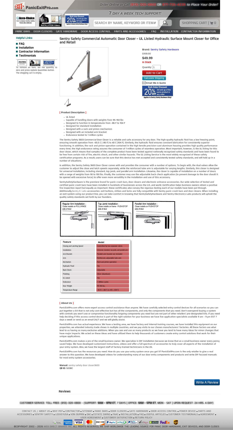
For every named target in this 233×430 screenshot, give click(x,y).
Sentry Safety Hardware (165, 50)
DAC (89, 414)
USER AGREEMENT (91, 418)
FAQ (153, 31)
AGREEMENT (207, 414)
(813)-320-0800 (71, 403)
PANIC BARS (22, 31)
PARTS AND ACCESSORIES (130, 31)
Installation (26, 47)
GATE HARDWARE (67, 31)
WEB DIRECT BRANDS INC (58, 426)
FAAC (115, 414)
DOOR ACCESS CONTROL (96, 31)
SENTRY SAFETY (43, 414)
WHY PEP (57, 411)
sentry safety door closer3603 (83, 365)
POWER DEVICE (187, 411)
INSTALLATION (169, 31)
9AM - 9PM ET (107, 403)
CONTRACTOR (72, 411)
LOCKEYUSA (61, 414)
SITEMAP (87, 411)
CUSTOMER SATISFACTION (118, 418)
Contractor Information (34, 51)
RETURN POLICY (143, 418)
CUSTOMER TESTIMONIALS (183, 414)
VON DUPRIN (77, 414)
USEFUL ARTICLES (156, 414)
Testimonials (27, 55)
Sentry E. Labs (79, 191)
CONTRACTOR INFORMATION (198, 31)
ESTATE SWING (101, 414)
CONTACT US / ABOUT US (36, 411)
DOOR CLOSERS (42, 31)
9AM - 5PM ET (147, 403)
